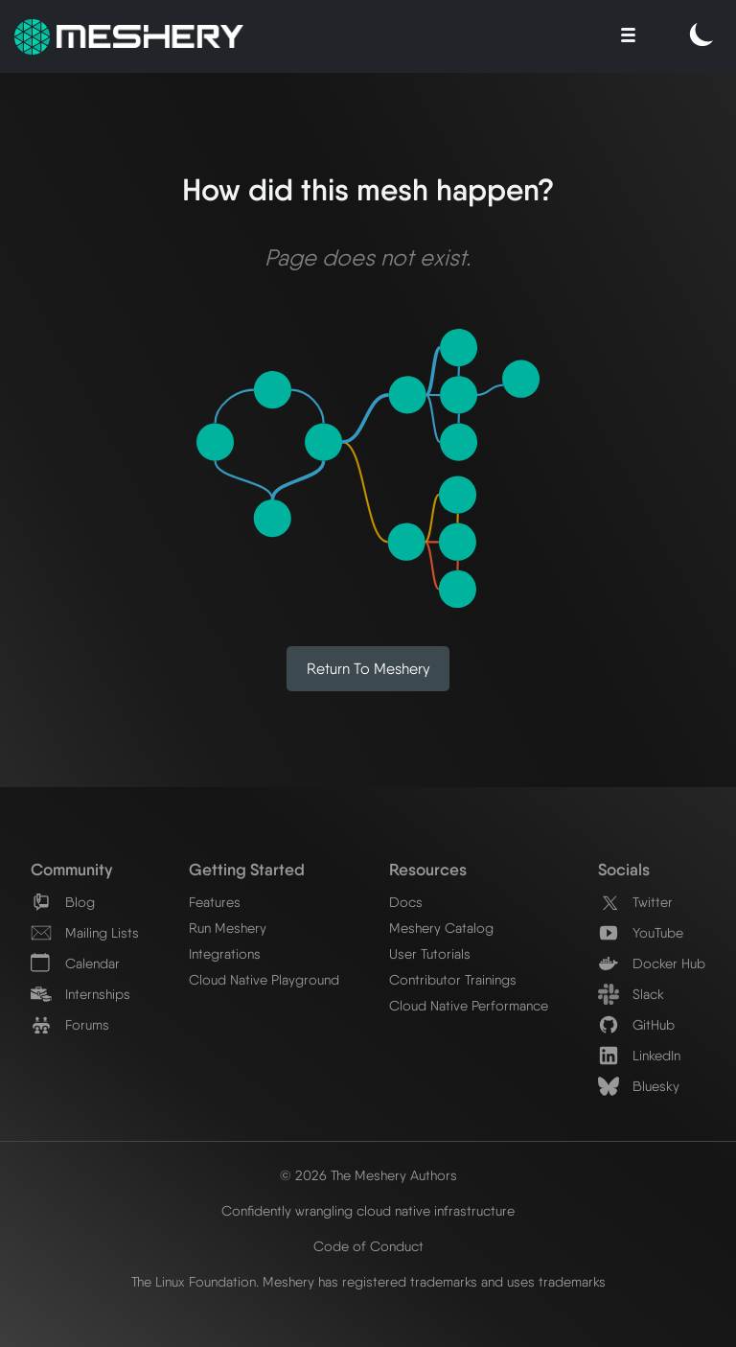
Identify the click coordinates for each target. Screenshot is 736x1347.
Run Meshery (227, 927)
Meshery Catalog (441, 927)
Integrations (225, 953)
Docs (406, 902)
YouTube (640, 932)
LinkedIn (639, 1055)
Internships (80, 994)
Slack (631, 994)
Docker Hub (651, 963)
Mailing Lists (85, 932)
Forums (70, 1024)
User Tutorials (430, 953)
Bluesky (638, 1086)
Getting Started (247, 869)
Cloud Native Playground (264, 979)
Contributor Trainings (453, 979)
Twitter (635, 902)
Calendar (75, 963)
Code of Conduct (368, 1246)
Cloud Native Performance (468, 1005)
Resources (428, 869)
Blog (63, 902)
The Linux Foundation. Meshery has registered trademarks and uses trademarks (368, 1281)
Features (215, 902)
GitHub (636, 1024)
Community (71, 869)
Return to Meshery (368, 669)
